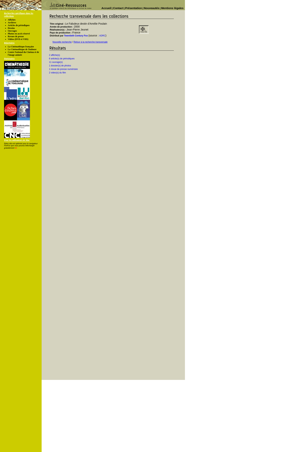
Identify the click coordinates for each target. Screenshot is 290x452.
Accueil (106, 8)
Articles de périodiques (19, 25)
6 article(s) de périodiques (62, 58)
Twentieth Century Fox (76, 35)
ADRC (102, 35)
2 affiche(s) (54, 55)
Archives (12, 22)
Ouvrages (12, 31)
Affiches (12, 19)
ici (16, 148)
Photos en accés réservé (19, 33)
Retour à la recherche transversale (90, 42)
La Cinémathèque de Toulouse (22, 49)
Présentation (133, 8)
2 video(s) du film (57, 72)
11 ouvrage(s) (56, 62)
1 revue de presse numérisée (63, 69)
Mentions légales (172, 8)
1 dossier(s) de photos (60, 65)
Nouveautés (151, 8)
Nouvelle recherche (62, 42)
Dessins (11, 28)
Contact (118, 8)
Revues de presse (16, 36)
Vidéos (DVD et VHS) (18, 39)
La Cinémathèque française (21, 46)
